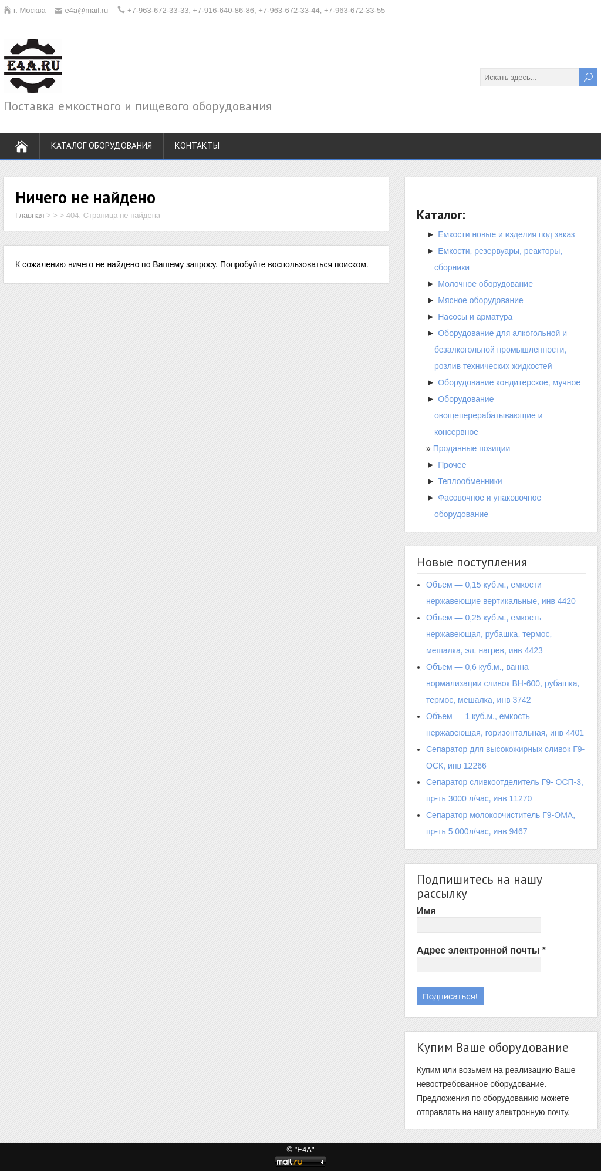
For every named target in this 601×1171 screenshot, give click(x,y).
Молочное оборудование (485, 283)
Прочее (452, 464)
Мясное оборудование (481, 300)
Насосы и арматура (475, 316)
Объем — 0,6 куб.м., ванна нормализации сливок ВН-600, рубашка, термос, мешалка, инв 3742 (502, 683)
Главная (29, 215)
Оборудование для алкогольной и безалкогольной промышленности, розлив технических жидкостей (500, 349)
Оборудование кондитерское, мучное (509, 382)
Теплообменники (470, 481)
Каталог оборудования (101, 145)
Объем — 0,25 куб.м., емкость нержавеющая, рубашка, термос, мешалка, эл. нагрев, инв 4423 (489, 634)
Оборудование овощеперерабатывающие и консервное (488, 415)
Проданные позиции (472, 448)
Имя (426, 911)
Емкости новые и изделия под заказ (506, 234)
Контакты (197, 145)
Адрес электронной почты (481, 950)
